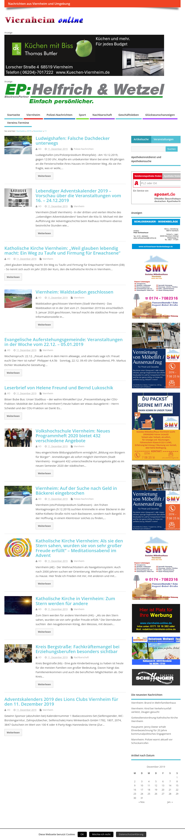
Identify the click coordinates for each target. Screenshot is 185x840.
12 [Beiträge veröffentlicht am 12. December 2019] (156, 785)
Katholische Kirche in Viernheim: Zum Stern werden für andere (75, 600)
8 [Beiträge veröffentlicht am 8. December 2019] (177, 781)
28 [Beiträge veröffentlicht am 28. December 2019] (170, 793)
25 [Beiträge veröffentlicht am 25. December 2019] (149, 793)
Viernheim (33, 115)
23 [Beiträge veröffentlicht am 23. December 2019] (135, 793)
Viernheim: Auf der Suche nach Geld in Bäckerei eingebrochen (76, 490)
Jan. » (170, 802)
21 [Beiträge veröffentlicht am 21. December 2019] (170, 789)
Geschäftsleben (128, 115)
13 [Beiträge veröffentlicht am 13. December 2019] (163, 785)
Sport (82, 115)
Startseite (13, 115)
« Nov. (142, 802)
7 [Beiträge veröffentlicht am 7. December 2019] (170, 781)
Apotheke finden (172, 176)
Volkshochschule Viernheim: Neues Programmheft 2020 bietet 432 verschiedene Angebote (73, 436)
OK (82, 834)
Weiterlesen (44, 175)
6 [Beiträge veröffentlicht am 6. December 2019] (163, 781)
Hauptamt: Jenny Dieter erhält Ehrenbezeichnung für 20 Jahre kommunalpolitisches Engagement (151, 730)
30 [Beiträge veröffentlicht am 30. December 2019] (135, 798)
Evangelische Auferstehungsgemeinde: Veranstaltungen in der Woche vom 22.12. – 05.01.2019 (63, 341)
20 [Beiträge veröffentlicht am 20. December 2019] (163, 789)
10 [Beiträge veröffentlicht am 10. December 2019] (142, 785)
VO (39, 149)
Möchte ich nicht (101, 834)
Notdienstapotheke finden (148, 176)
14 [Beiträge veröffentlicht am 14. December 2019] (170, 785)
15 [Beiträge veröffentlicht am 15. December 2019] (177, 785)
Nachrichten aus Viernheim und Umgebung (39, 4)
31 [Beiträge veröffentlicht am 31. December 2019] (142, 798)
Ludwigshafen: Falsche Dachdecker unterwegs (73, 140)
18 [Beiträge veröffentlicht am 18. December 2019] (149, 789)
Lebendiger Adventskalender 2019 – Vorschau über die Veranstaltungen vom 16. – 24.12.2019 (78, 195)
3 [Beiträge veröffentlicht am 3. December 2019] (141, 781)
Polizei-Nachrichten (59, 115)
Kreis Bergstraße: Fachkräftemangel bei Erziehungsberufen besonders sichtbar (77, 649)
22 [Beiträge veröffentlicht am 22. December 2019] (177, 789)
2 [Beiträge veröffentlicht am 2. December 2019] (134, 781)
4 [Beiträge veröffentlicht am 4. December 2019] (149, 781)
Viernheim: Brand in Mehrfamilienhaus (153, 702)
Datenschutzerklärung (131, 834)
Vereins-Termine (18, 122)
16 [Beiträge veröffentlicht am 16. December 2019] (135, 789)
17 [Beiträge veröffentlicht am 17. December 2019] (142, 789)
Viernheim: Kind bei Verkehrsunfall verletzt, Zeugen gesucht (151, 710)
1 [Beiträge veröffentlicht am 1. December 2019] (177, 777)
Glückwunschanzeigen (160, 115)
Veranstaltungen (163, 139)
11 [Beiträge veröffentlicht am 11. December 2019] (149, 785)
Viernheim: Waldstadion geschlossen (74, 292)
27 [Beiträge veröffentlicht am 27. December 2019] (163, 793)
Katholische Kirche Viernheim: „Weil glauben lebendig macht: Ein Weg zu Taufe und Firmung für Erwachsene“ (62, 250)
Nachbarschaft (102, 115)
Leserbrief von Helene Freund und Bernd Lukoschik (58, 388)
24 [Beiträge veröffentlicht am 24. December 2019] (142, 793)
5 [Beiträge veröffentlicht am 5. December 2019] (156, 781)
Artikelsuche (141, 139)
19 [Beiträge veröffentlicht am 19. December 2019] (156, 789)
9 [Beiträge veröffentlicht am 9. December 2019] (134, 785)
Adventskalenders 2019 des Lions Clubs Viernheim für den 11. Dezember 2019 (61, 701)
